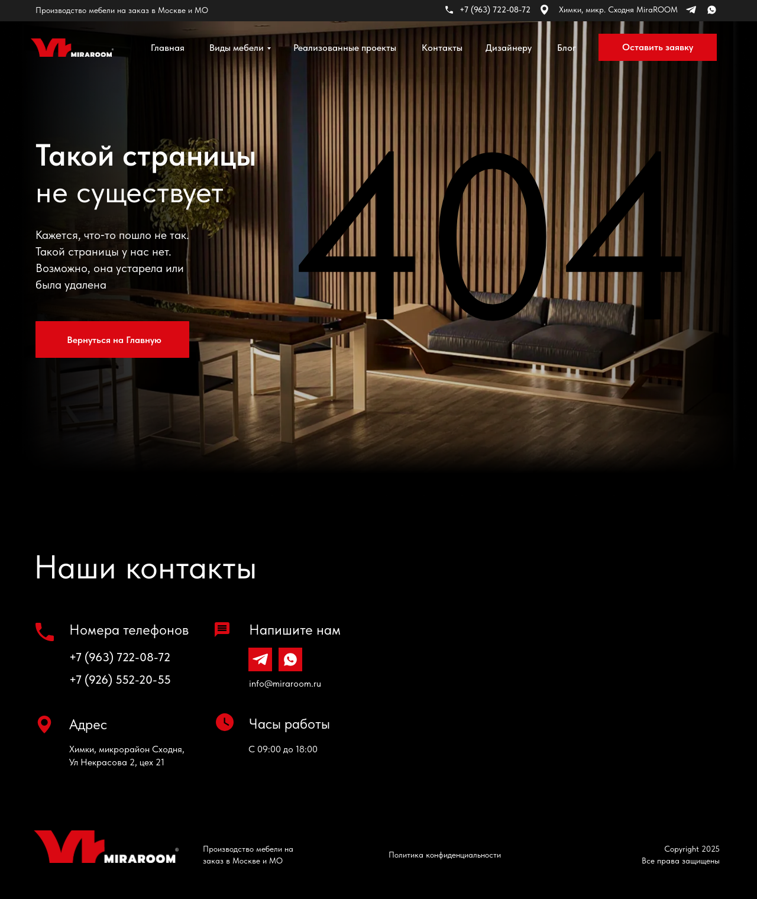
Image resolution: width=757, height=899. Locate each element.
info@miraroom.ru (285, 683)
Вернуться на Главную (114, 339)
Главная (168, 47)
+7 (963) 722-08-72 (119, 657)
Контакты (442, 47)
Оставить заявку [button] (657, 47)
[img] (72, 47)
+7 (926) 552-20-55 (120, 679)
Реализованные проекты (344, 47)
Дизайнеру (509, 47)
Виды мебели (236, 47)
